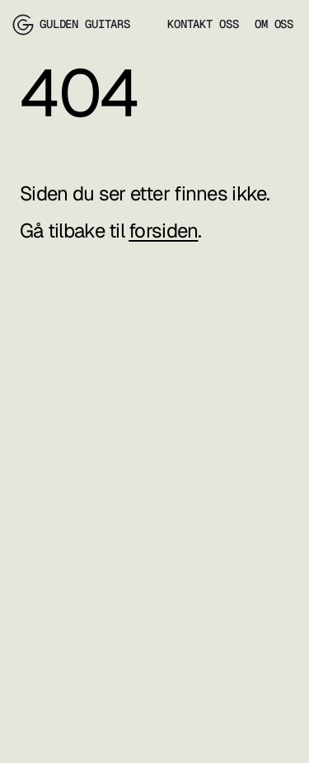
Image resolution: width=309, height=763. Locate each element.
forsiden (163, 230)
